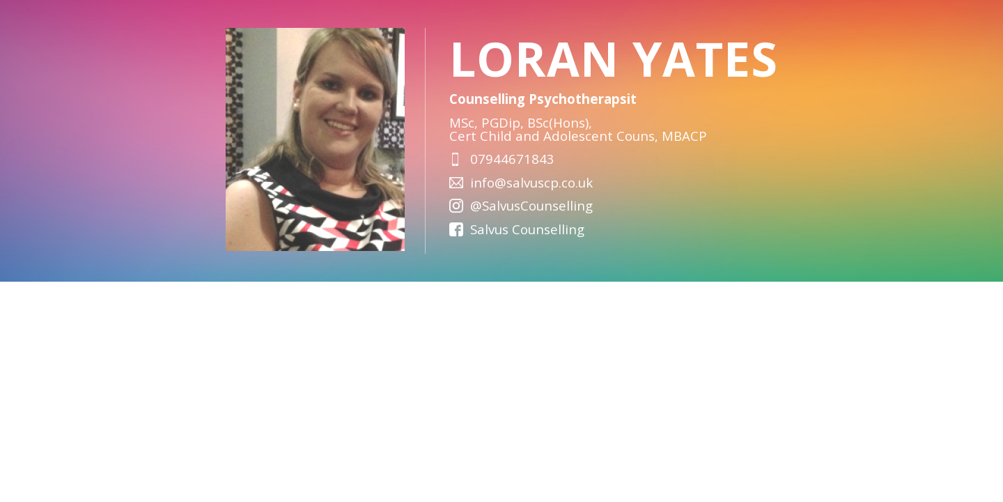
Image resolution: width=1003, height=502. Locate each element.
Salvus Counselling (527, 229)
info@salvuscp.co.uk (531, 182)
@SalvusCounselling (531, 205)
